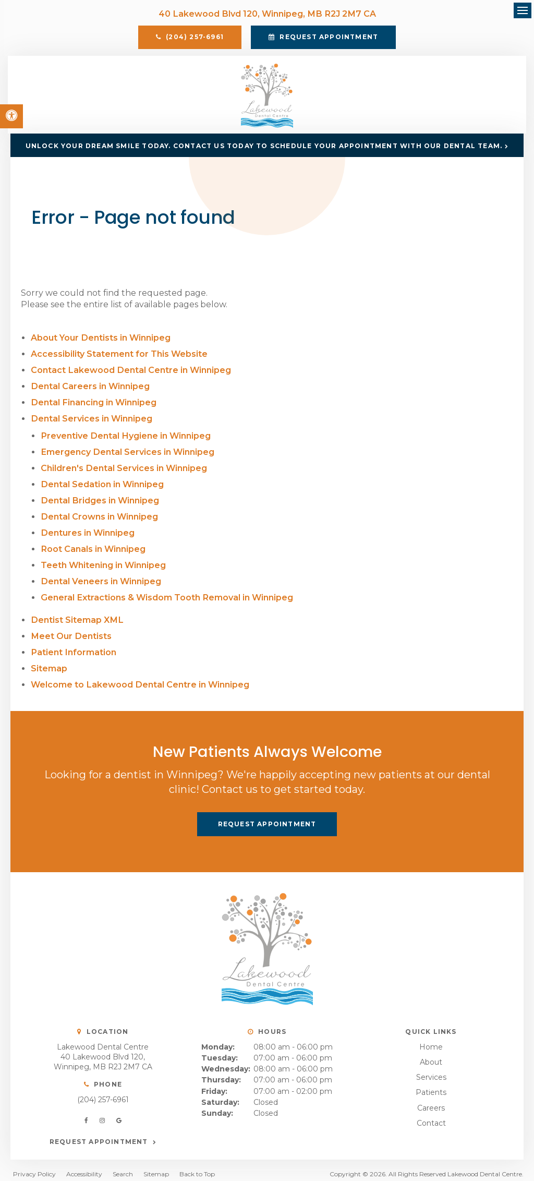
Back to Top (197, 1166)
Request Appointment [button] (327, 38)
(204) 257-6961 (103, 1090)
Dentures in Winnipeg (87, 529)
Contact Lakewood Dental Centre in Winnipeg (130, 372)
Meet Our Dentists (71, 629)
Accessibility (84, 1166)
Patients (431, 1084)
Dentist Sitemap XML (76, 613)
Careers (431, 1099)
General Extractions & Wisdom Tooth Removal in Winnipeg (166, 592)
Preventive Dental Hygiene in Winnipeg (125, 435)
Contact (431, 1114)
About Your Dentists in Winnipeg (100, 340)
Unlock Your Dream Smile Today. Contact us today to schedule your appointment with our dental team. (264, 148)
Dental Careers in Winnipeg (90, 387)
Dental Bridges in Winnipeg (99, 498)
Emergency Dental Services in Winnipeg (127, 451)
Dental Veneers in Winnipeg (101, 576)
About (431, 1053)
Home (431, 1038)
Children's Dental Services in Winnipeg (124, 467)
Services (431, 1069)
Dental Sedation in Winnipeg (102, 482)
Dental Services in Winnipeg (91, 419)
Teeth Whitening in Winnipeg (103, 560)
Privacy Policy (34, 1166)
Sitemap (49, 660)
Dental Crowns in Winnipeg (99, 514)
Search (123, 1166)
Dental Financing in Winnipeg (93, 403)
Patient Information (73, 644)
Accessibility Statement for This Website (119, 356)
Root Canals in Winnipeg (93, 545)
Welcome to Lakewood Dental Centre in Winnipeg (139, 676)
